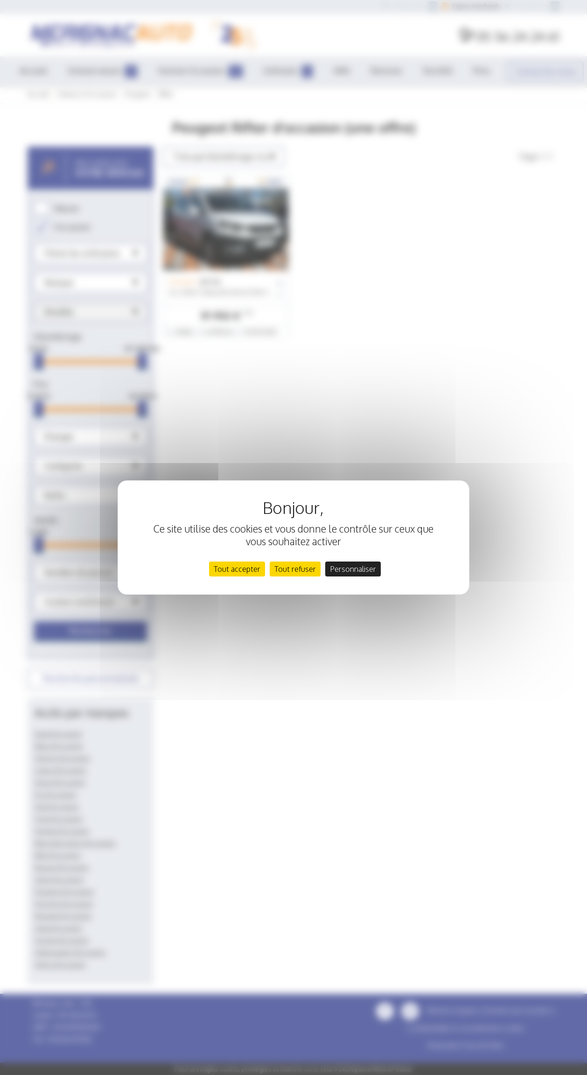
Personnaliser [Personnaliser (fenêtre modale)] (353, 569)
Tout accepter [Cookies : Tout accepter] (237, 569)
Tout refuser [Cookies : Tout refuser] (295, 569)
